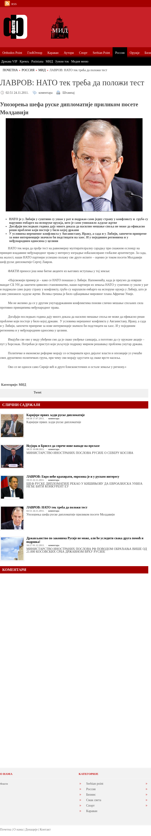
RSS (14, 4)
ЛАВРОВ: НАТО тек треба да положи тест (56, 507)
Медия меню (79, 61)
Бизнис (91, 794)
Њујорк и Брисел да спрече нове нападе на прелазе (63, 446)
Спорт (90, 805)
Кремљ (24, 61)
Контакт (45, 829)
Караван (91, 811)
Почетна (10, 70)
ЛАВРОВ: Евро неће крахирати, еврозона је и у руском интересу (72, 476)
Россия (28, 70)
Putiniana (37, 61)
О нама (18, 829)
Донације (31, 829)
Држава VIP (9, 61)
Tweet (37, 392)
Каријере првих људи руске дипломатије (55, 415)
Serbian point (94, 783)
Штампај (69, 92)
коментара (46, 92)
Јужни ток (62, 61)
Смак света (93, 800)
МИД (42, 70)
